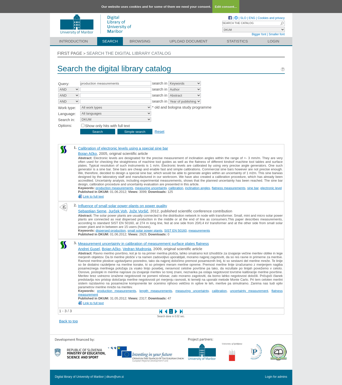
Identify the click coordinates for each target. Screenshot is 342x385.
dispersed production (111, 230)
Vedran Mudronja (137, 249)
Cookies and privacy (271, 18)
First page (69, 53)
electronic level (271, 188)
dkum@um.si (115, 376)
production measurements (114, 188)
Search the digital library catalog (128, 53)
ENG (252, 18)
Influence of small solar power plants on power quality (122, 206)
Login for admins (276, 376)
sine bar (253, 188)
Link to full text (93, 196)
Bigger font (259, 34)
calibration (175, 188)
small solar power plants (145, 230)
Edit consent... (226, 7)
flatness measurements (228, 188)
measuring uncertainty (151, 188)
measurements (199, 230)
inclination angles (197, 188)
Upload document (189, 41)
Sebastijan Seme (92, 211)
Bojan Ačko (87, 153)
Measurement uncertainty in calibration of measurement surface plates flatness (143, 243)
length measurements (155, 291)
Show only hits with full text (107, 126)
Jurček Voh (117, 211)
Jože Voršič (138, 211)
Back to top (68, 321)
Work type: (67, 108)
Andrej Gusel (89, 249)
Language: (67, 114)
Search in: (66, 120)
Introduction (73, 41)
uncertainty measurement (249, 291)
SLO (243, 18)
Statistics (237, 41)
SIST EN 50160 (175, 230)
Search (110, 41)
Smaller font (277, 34)
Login (273, 41)
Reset (159, 131)
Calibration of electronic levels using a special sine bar (123, 148)
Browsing (140, 41)
